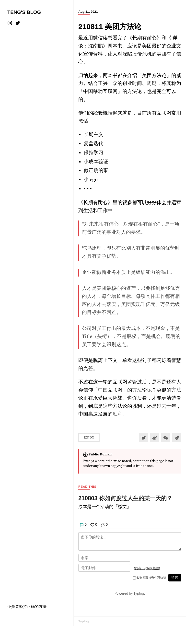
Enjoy (89, 438)
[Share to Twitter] (143, 437)
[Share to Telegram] (176, 437)
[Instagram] (10, 23)
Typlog (83, 621)
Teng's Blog (24, 12)
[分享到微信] (165, 437)
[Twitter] (17, 23)
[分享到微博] (154, 437)
